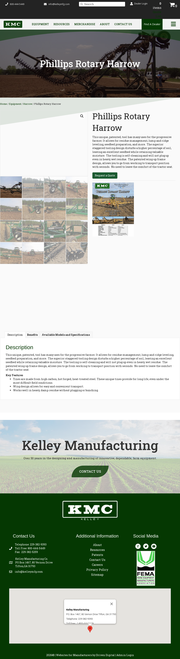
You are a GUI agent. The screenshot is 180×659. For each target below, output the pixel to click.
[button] (138, 3)
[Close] (111, 590)
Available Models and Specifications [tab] (66, 334)
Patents (97, 555)
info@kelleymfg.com (59, 4)
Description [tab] (15, 334)
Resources (61, 24)
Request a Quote (105, 175)
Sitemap (97, 574)
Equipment (40, 24)
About (105, 24)
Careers (97, 565)
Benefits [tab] (32, 334)
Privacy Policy (97, 570)
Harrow (27, 103)
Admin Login (125, 655)
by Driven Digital (85, 655)
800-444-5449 (36, 548)
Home (3, 103)
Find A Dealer (152, 24)
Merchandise (84, 24)
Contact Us (123, 24)
